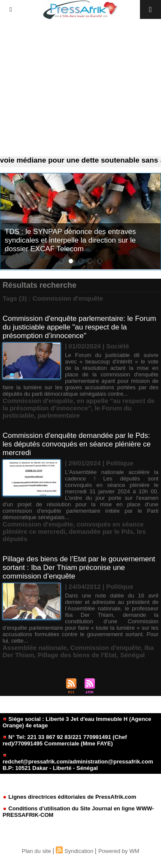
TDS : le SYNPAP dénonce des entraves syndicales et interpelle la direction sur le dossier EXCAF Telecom (70, 240)
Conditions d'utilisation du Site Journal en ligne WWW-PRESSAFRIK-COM (78, 811)
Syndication (78, 851)
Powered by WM (118, 851)
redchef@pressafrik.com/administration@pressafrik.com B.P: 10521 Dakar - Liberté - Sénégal (78, 762)
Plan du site (36, 851)
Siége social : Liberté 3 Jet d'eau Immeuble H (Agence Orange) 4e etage (77, 722)
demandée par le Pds (101, 531)
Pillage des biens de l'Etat (77, 655)
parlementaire (59, 415)
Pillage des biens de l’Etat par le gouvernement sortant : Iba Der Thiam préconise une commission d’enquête (79, 567)
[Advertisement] (80, 87)
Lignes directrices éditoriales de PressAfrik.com (69, 797)
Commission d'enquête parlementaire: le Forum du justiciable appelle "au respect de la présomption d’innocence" (79, 327)
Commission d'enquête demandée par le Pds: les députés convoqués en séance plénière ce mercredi (77, 444)
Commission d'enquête (38, 400)
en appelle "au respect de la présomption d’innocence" (79, 404)
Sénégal (132, 655)
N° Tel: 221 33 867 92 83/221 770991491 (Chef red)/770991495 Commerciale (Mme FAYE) (65, 740)
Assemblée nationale (35, 647)
